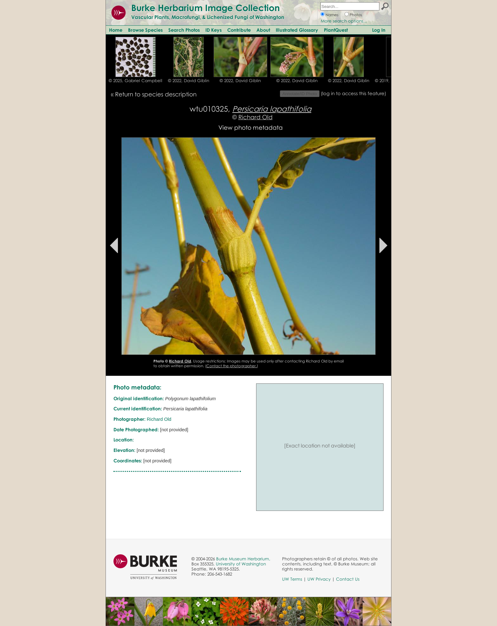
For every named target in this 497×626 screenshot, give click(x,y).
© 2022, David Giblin (188, 80)
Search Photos (184, 30)
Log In (378, 30)
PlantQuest (336, 30)
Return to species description (156, 94)
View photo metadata (250, 127)
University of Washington (241, 563)
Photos (356, 14)
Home (115, 30)
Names (332, 14)
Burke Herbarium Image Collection (205, 7)
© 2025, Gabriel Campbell (135, 80)
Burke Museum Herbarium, (243, 558)
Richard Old (255, 117)
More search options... (344, 20)
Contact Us (347, 579)
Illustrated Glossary (297, 30)
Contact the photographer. (231, 365)
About (263, 30)
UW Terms (292, 579)
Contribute (239, 30)
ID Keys (213, 30)
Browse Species (145, 30)
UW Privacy (319, 579)
